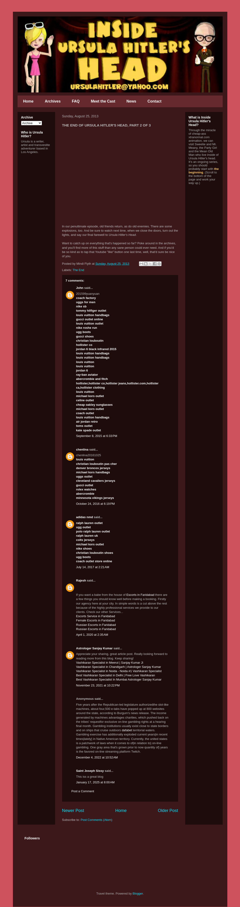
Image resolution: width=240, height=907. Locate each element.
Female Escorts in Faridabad (95, 620)
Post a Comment (82, 791)
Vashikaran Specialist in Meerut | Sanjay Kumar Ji (109, 662)
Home (28, 101)
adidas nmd (84, 517)
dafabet (127, 730)
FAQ (76, 101)
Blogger (138, 893)
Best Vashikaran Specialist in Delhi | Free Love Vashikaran (115, 675)
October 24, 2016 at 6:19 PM (95, 503)
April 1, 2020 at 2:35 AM (92, 634)
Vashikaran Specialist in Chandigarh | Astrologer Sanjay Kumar (118, 667)
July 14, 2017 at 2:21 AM (92, 567)
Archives (53, 101)
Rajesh (81, 580)
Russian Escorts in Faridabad (96, 625)
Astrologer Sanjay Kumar (94, 648)
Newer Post (73, 810)
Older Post (168, 810)
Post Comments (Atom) (96, 820)
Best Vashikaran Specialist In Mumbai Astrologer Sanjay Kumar (119, 679)
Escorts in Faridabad (140, 595)
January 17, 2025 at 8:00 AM (95, 782)
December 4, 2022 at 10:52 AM (97, 757)
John (79, 288)
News (131, 101)
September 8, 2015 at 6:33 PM (96, 436)
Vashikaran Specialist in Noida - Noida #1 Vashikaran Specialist (119, 671)
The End (78, 270)
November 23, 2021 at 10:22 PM (98, 685)
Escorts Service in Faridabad (95, 616)
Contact (154, 101)
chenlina (82, 449)
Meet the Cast (103, 101)
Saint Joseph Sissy (90, 771)
